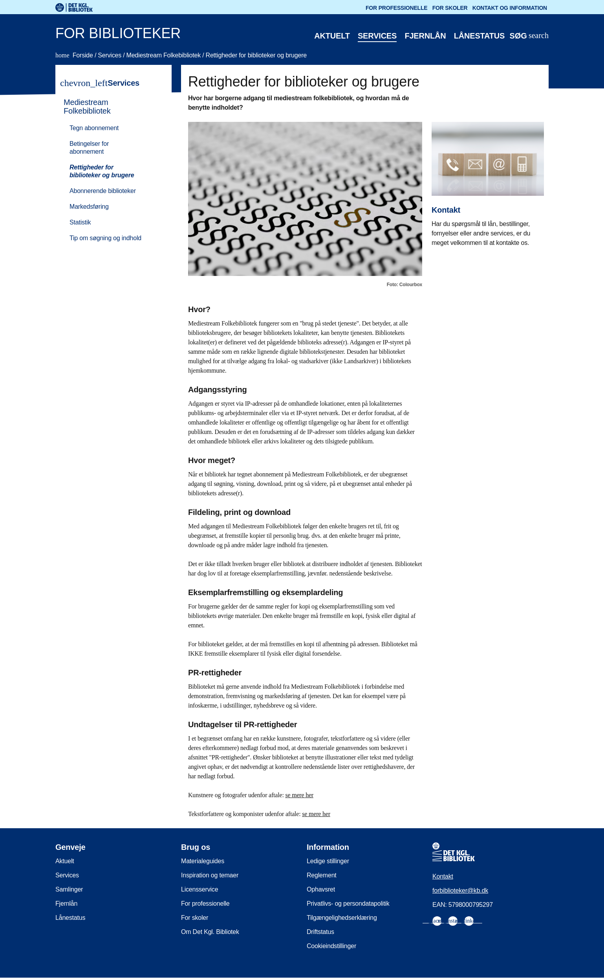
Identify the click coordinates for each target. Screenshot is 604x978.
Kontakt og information (509, 8)
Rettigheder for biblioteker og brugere (256, 55)
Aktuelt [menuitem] (64, 861)
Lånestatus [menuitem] (70, 917)
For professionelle (396, 8)
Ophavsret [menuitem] (321, 889)
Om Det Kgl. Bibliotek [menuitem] (210, 931)
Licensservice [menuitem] (199, 889)
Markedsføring (89, 206)
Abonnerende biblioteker (103, 191)
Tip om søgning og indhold (105, 238)
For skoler (450, 8)
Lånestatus (479, 35)
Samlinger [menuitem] (69, 889)
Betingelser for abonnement (89, 147)
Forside (75, 55)
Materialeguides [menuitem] (202, 861)
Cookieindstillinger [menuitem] (331, 946)
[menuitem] (110, 169)
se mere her (299, 795)
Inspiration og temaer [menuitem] (209, 875)
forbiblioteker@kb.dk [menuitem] (460, 890)
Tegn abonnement (94, 128)
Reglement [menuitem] (322, 875)
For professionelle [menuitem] (205, 903)
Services (377, 35)
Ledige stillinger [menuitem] (328, 861)
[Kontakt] (488, 178)
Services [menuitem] (67, 875)
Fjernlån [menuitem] (66, 903)
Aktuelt (332, 35)
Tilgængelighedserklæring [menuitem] (342, 917)
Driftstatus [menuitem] (320, 931)
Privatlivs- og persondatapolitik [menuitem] (348, 903)
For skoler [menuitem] (194, 917)
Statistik (80, 222)
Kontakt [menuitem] (442, 876)
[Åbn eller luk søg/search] (529, 36)
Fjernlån (425, 35)
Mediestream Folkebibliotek (164, 55)
